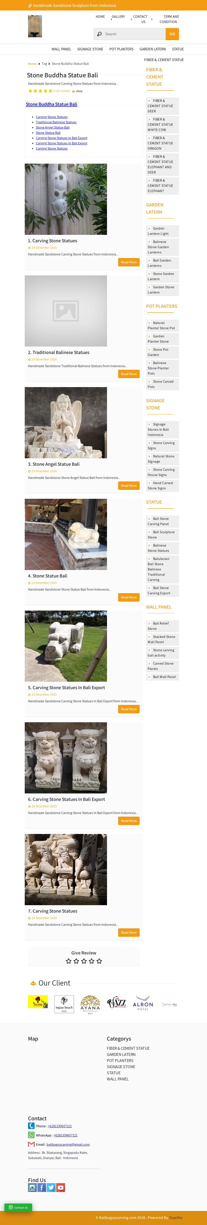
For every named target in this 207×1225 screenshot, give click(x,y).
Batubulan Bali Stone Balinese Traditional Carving (158, 569)
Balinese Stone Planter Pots (158, 368)
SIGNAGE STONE (90, 48)
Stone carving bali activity (161, 653)
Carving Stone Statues (52, 117)
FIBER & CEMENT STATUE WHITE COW (160, 124)
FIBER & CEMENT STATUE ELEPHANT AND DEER (160, 164)
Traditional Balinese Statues (56, 122)
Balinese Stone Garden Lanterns (158, 247)
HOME (100, 16)
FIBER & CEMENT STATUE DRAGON (160, 143)
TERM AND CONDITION (169, 19)
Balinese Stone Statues (158, 548)
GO (172, 34)
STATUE (178, 48)
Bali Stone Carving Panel (158, 521)
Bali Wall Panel (162, 676)
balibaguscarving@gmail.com (68, 1144)
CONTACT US (140, 19)
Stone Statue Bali (48, 132)
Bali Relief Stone (158, 626)
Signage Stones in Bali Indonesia (158, 429)
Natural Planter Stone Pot (161, 325)
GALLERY (118, 16)
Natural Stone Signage (161, 459)
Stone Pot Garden (158, 352)
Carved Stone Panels (161, 666)
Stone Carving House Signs (161, 472)
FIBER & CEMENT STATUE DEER (160, 105)
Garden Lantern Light (158, 231)
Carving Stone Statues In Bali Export (61, 138)
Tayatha (175, 1217)
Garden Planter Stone (158, 339)
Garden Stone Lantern (161, 290)
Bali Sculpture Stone (161, 535)
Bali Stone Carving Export (159, 590)
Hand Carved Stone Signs (160, 485)
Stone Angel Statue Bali (53, 127)
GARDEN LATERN (153, 48)
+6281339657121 (60, 1126)
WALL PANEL (61, 48)
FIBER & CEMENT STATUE (164, 59)
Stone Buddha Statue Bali (51, 104)
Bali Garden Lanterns (159, 263)
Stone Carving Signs (161, 445)
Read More (129, 262)
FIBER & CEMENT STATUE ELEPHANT (160, 185)
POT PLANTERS (121, 48)
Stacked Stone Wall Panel (161, 639)
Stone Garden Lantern (161, 276)
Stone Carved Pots (161, 384)
